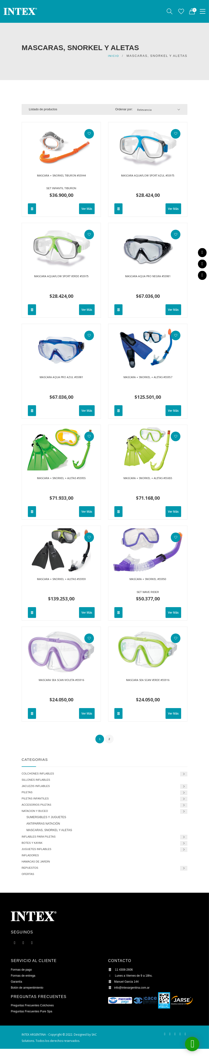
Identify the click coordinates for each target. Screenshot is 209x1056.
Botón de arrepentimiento (28, 995)
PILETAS (28, 794)
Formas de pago (22, 977)
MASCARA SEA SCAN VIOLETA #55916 (61, 681)
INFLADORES (31, 860)
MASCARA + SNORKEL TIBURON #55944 (61, 176)
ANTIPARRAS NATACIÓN (43, 827)
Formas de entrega (24, 983)
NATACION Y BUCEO (36, 814)
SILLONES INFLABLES (38, 780)
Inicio (113, 56)
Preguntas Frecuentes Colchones (33, 1013)
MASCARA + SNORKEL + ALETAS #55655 (148, 479)
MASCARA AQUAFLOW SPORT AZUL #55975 (148, 178)
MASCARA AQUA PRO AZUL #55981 (61, 378)
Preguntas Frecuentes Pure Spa (33, 1019)
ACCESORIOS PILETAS (38, 807)
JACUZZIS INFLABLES (38, 787)
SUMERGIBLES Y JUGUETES (46, 820)
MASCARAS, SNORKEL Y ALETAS (49, 833)
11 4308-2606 (121, 977)
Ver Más (86, 208)
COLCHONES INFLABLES (40, 773)
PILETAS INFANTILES (37, 800)
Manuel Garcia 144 (124, 989)
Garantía (17, 989)
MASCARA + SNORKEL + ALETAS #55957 (148, 378)
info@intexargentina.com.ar (130, 995)
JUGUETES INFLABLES (38, 854)
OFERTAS (29, 881)
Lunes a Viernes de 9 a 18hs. (131, 983)
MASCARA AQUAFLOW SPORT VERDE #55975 (61, 279)
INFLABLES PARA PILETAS (41, 840)
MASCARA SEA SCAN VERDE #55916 (147, 681)
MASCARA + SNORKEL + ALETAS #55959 (61, 580)
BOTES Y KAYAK (33, 847)
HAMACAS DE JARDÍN (38, 867)
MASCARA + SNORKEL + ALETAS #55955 (61, 479)
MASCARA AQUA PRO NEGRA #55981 (147, 277)
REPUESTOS (31, 874)
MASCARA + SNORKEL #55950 (148, 580)
